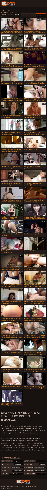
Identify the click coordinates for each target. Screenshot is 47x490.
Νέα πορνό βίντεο (28, 15)
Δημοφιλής (40, 15)
